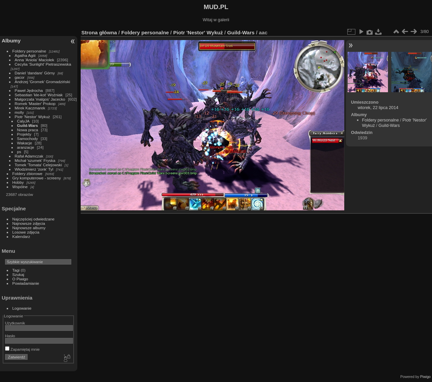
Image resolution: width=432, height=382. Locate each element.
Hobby (18, 182)
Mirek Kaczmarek (30, 108)
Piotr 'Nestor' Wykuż (32, 116)
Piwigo (425, 377)
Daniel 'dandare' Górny (35, 73)
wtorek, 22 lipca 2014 (378, 107)
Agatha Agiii (25, 55)
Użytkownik (15, 323)
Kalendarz (21, 236)
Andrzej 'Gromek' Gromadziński (42, 81)
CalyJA (23, 121)
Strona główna (99, 32)
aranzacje (25, 147)
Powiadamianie (25, 283)
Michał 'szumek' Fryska (35, 160)
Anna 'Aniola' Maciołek (34, 60)
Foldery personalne (29, 51)
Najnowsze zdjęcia (28, 223)
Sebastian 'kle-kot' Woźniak (39, 95)
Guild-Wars (27, 125)
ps (19, 151)
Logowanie (22, 308)
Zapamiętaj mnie (22, 349)
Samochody (27, 138)
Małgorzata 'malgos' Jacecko (40, 99)
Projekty (24, 134)
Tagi (16, 270)
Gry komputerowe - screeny (36, 178)
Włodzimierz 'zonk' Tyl (34, 169)
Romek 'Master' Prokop (35, 103)
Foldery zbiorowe (27, 173)
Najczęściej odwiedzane (33, 219)
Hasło (10, 336)
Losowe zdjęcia (25, 232)
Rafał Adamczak (29, 156)
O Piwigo (20, 279)
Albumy (11, 40)
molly (19, 112)
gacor (20, 77)
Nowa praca (27, 130)
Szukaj (18, 274)
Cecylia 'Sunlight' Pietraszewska (43, 64)
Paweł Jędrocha (29, 90)
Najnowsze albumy (29, 227)
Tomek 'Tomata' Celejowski (38, 165)
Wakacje (24, 143)
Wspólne (20, 186)
